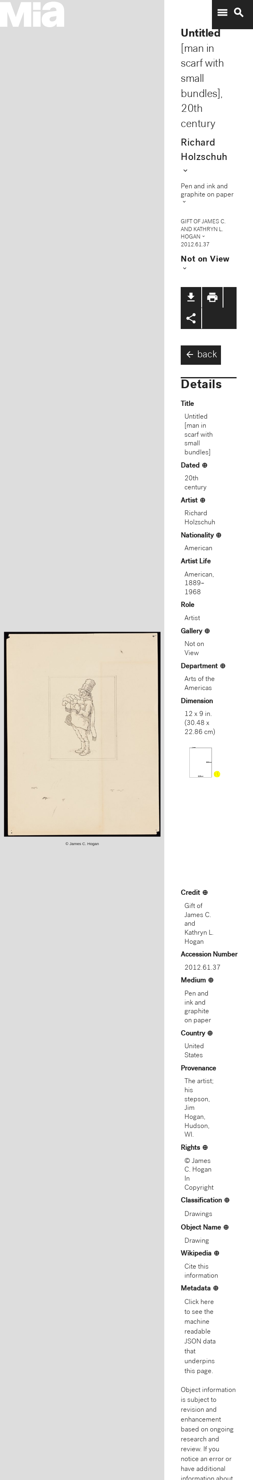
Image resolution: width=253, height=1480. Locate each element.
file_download (191, 297)
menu (222, 13)
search (238, 13)
